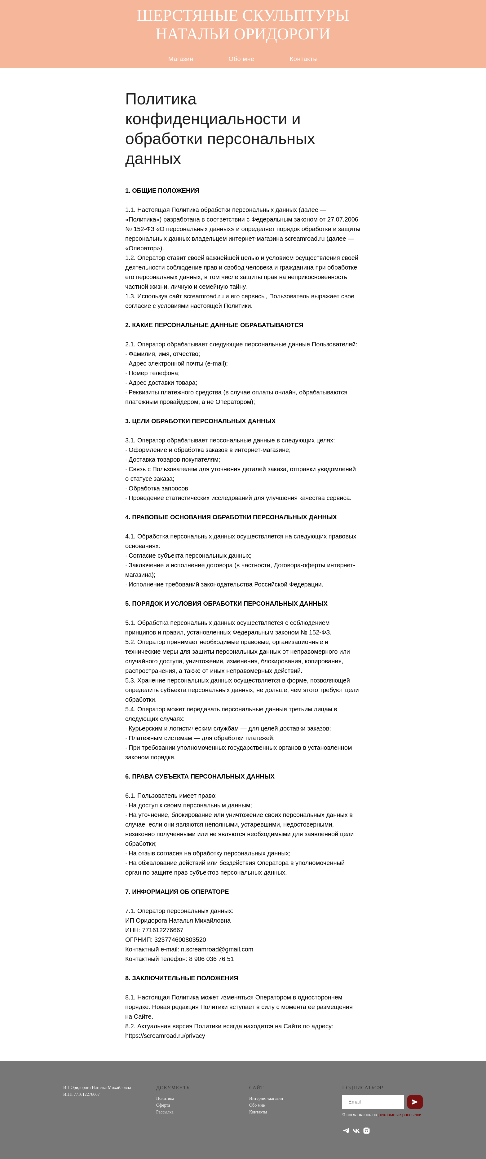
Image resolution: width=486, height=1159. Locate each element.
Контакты (304, 58)
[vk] (356, 1131)
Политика (165, 1098)
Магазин (180, 58)
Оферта (163, 1105)
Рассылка (165, 1112)
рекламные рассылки (400, 1114)
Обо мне (241, 58)
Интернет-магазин (266, 1098)
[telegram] (346, 1131)
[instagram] (366, 1131)
